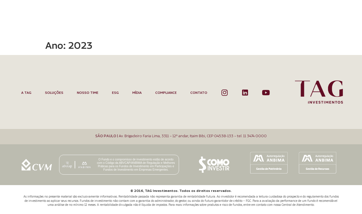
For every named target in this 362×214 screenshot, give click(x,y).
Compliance (275, 18)
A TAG (146, 18)
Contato (305, 18)
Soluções (171, 18)
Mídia (248, 18)
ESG (228, 18)
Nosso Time (202, 18)
